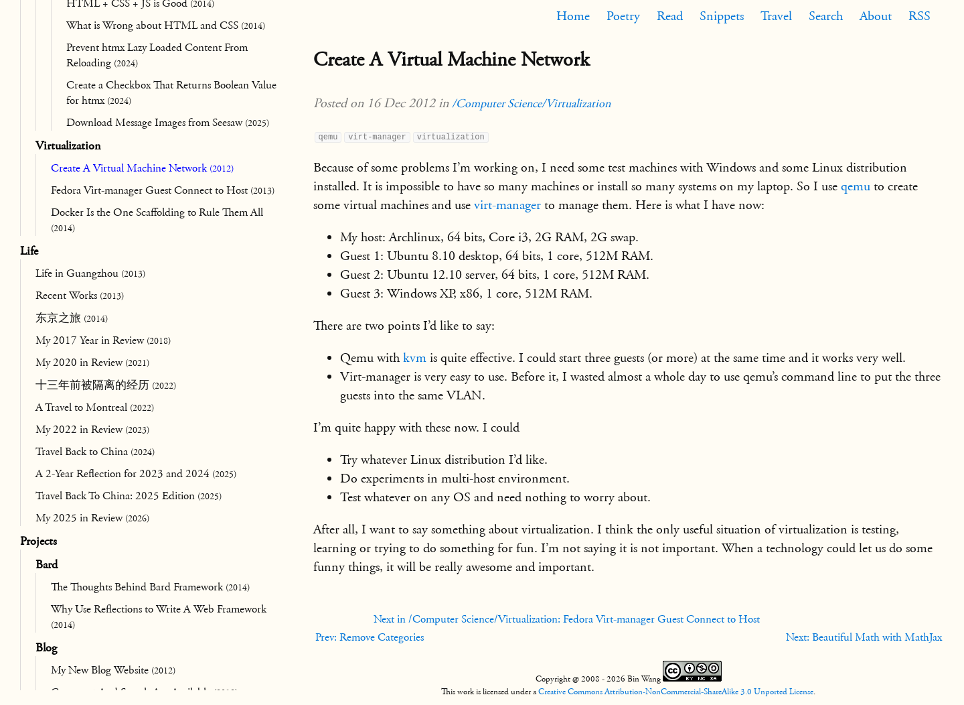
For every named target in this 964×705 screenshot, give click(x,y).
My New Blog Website (113, 670)
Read (670, 16)
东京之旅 (71, 318)
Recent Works (79, 295)
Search (826, 16)
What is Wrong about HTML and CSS (165, 25)
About (876, 16)
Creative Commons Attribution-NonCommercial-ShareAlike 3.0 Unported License (675, 691)
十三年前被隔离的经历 (105, 385)
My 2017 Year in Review (103, 340)
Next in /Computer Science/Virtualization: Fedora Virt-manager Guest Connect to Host (567, 619)
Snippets (722, 16)
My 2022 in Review (92, 429)
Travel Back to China (95, 451)
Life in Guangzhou (90, 273)
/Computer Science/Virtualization (531, 104)
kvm (414, 358)
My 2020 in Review (92, 362)
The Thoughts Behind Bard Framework (150, 587)
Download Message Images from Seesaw (167, 122)
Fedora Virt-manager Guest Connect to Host (162, 190)
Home (573, 16)
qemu (855, 186)
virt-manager (507, 205)
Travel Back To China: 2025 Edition (128, 496)
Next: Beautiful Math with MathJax (864, 637)
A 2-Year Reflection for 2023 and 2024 (135, 473)
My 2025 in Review (92, 518)
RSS (919, 16)
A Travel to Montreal (94, 407)
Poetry (623, 16)
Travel (776, 16)
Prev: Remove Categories (369, 637)
